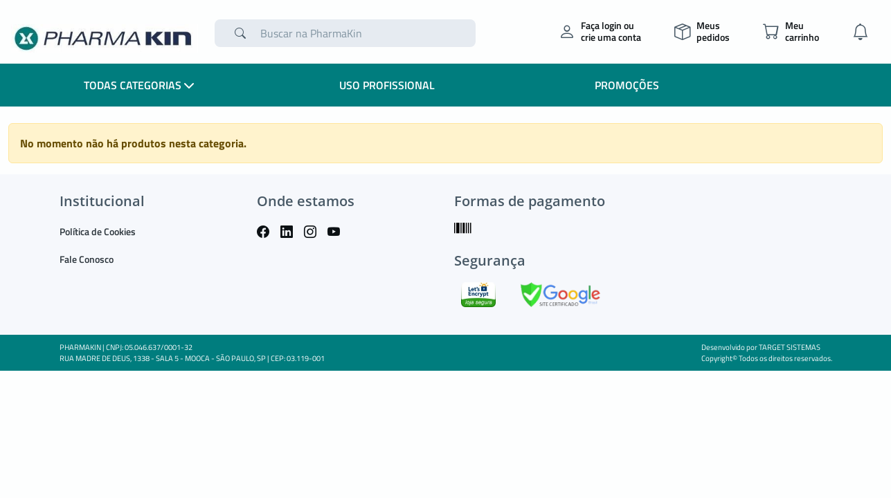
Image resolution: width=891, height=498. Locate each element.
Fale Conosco (87, 259)
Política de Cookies (98, 231)
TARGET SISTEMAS (789, 347)
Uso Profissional (387, 85)
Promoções (627, 85)
